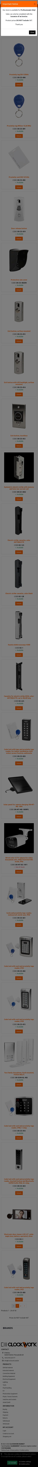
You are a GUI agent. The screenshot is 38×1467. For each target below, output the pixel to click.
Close (32, 32)
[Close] (34, 4)
